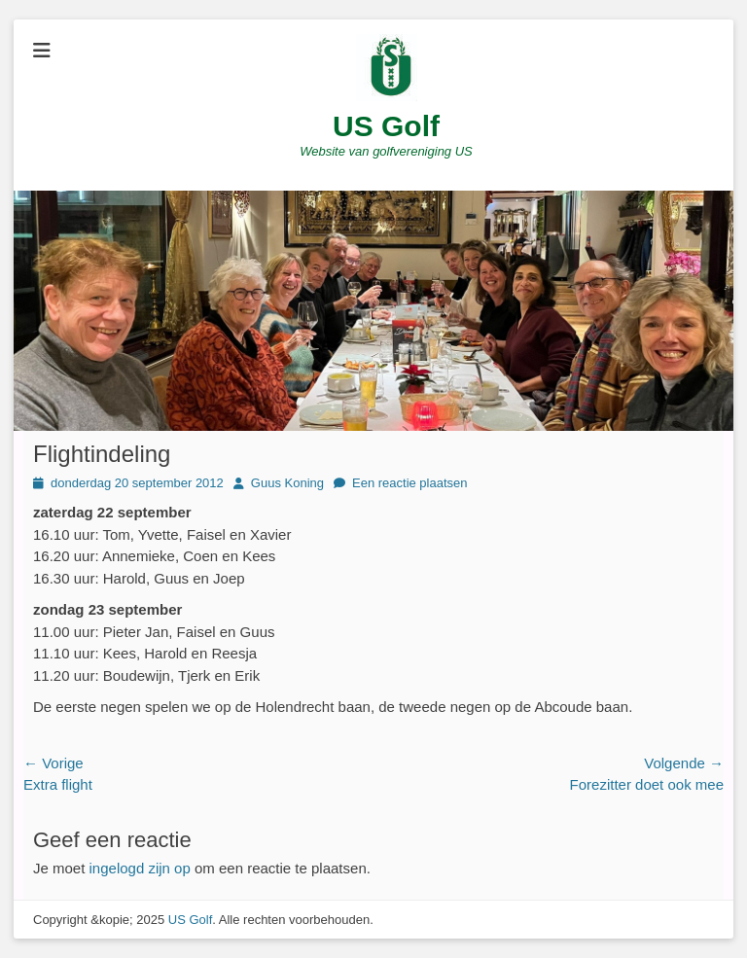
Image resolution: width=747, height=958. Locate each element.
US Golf (386, 126)
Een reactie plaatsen (410, 483)
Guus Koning (287, 483)
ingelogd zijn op (140, 868)
